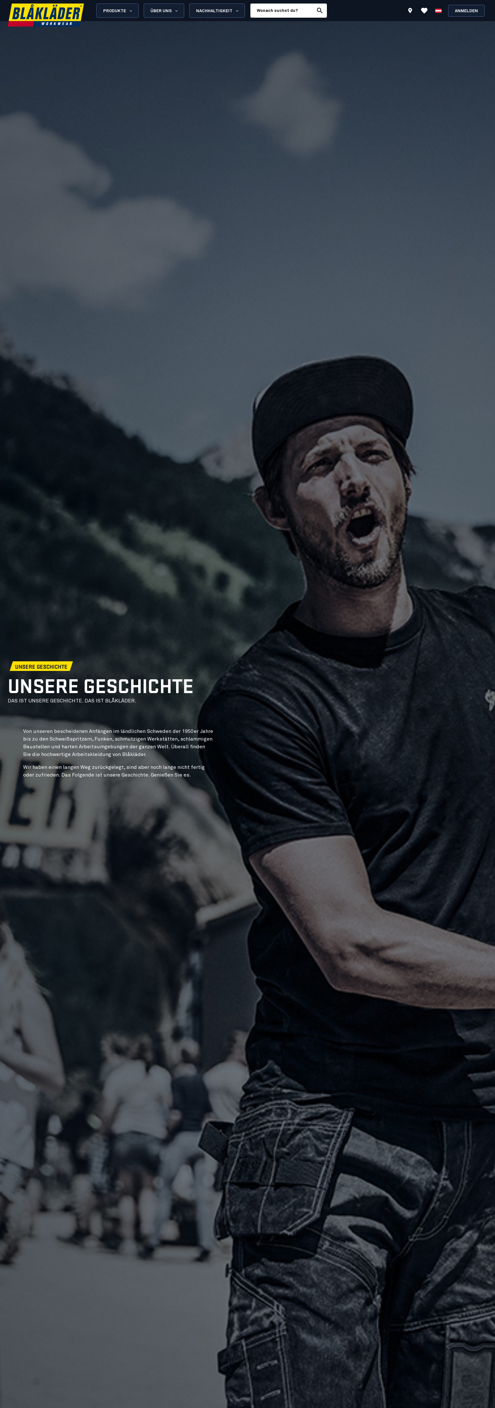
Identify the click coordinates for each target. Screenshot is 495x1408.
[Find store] (410, 11)
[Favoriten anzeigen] (424, 11)
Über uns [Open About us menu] (164, 11)
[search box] (281, 10)
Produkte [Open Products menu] (118, 11)
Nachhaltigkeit (217, 11)
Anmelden (466, 11)
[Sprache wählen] (438, 11)
